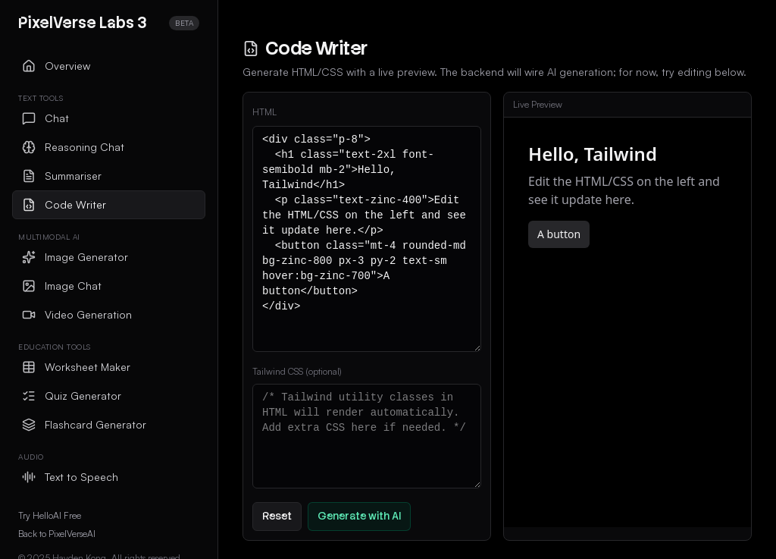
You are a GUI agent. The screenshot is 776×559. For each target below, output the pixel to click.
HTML (264, 112)
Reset (277, 516)
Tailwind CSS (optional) (297, 371)
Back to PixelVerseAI (56, 533)
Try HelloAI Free (49, 515)
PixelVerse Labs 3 (82, 23)
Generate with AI (359, 516)
